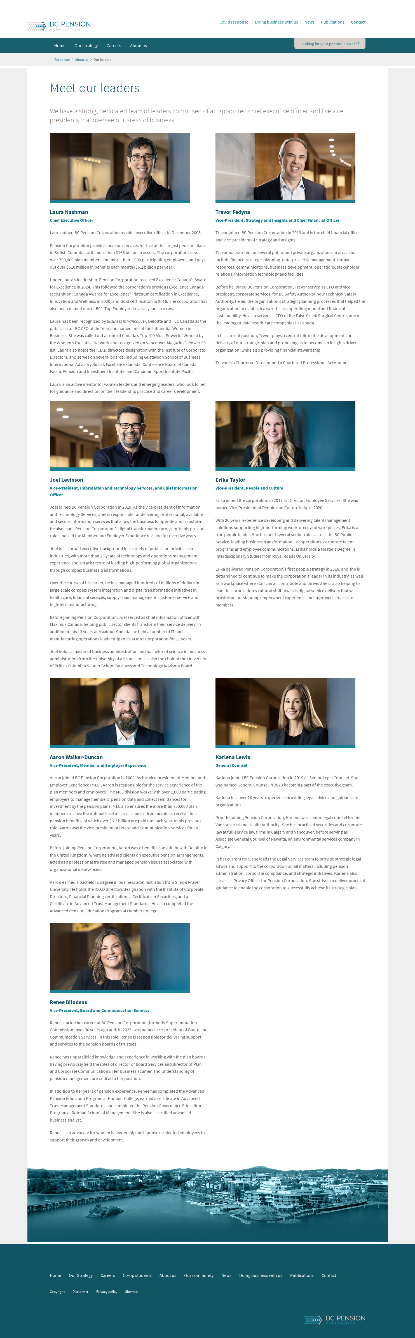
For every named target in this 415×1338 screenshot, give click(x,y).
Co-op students (137, 1275)
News (309, 22)
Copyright (57, 1291)
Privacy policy (106, 1291)
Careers (107, 1275)
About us (168, 1275)
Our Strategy (81, 1275)
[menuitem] (60, 45)
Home (55, 1275)
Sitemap (131, 1291)
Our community (199, 1275)
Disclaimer (80, 1291)
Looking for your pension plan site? (330, 43)
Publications (332, 22)
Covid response (233, 22)
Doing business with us (276, 22)
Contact (358, 22)
